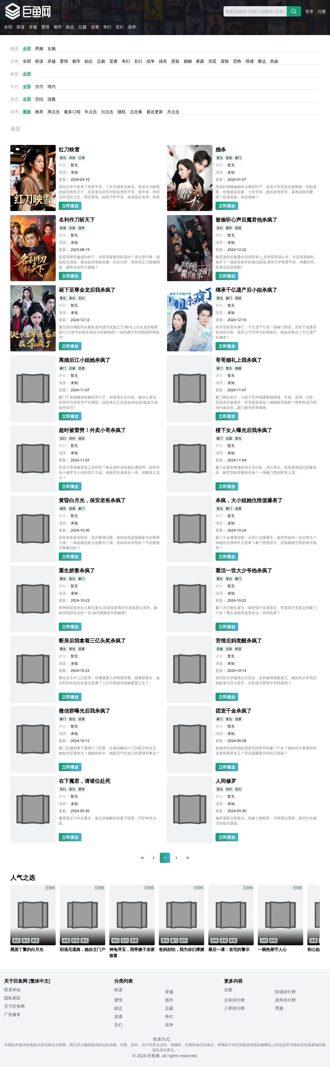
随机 (122, 112)
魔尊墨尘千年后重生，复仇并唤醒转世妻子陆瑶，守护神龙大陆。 (107, 821)
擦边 (262, 61)
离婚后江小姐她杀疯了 (84, 359)
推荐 (39, 112)
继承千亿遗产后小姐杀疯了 (246, 289)
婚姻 (188, 61)
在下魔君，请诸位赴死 (84, 780)
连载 (51, 99)
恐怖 (237, 61)
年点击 (91, 112)
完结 (39, 99)
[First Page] (142, 858)
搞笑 (163, 61)
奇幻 (107, 27)
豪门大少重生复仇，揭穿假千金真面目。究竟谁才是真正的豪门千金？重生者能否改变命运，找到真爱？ (266, 610)
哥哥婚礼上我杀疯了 (239, 359)
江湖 (81, 158)
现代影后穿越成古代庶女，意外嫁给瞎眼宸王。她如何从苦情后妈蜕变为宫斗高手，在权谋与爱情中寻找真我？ (266, 680)
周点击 (53, 112)
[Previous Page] (153, 858)
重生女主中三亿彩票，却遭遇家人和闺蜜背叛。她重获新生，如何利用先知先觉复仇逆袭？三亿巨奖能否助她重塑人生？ (109, 680)
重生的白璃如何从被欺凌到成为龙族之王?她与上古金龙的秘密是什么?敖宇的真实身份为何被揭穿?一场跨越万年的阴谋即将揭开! (109, 332)
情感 (249, 61)
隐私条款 (12, 998)
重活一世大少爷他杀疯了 (244, 570)
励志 (70, 27)
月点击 (173, 112)
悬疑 (175, 61)
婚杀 (221, 149)
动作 (72, 438)
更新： (64, 179)
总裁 (82, 27)
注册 (322, 11)
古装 (72, 228)
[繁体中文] (39, 981)
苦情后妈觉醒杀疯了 (239, 640)
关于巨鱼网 (14, 1006)
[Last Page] (188, 858)
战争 (132, 27)
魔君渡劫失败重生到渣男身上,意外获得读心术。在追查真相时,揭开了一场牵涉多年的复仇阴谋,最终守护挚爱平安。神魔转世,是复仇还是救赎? (265, 262)
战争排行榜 (285, 1000)
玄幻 (120, 27)
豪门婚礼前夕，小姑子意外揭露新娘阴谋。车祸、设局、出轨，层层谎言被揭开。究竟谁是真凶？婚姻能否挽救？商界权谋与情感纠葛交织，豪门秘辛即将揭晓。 (266, 402)
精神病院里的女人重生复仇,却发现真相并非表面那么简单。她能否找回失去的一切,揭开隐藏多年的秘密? (108, 610)
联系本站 (12, 989)
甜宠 (238, 228)
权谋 (20, 27)
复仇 (63, 158)
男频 (39, 48)
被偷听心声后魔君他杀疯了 (246, 219)
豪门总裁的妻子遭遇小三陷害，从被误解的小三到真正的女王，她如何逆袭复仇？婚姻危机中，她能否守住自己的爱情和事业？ (109, 750)
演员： (64, 172)
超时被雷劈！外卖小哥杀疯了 (92, 430)
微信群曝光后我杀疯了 (84, 710)
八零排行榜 (234, 1008)
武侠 (72, 158)
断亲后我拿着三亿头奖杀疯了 (92, 640)
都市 (58, 27)
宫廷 (212, 61)
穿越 (33, 27)
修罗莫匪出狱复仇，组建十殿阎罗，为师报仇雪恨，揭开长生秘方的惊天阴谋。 (266, 821)
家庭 (200, 61)
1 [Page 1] (165, 857)
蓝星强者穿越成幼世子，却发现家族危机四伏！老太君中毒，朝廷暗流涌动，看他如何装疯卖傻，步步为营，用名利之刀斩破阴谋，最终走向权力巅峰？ (109, 262)
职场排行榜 (285, 992)
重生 (63, 298)
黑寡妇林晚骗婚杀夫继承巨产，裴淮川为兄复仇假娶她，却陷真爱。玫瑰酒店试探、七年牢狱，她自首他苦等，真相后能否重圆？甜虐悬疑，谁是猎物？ (266, 191)
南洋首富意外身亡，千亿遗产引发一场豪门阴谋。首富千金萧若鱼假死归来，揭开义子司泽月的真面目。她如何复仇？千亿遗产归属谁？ (266, 332)
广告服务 (12, 1014)
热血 (274, 61)
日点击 (107, 112)
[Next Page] (176, 858)
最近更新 (154, 112)
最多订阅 (72, 112)
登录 (309, 11)
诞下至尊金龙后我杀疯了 (87, 289)
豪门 (238, 158)
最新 (27, 112)
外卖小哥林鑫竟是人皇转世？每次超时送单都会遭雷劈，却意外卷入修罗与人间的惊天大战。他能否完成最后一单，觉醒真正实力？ (109, 472)
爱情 (45, 27)
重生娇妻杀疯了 (77, 570)
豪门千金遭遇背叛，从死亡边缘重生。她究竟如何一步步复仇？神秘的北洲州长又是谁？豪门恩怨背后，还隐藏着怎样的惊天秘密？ (266, 542)
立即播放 (70, 206)
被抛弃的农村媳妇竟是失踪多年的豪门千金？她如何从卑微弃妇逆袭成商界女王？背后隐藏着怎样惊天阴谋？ (266, 750)
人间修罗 (226, 780)
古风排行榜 (234, 1000)
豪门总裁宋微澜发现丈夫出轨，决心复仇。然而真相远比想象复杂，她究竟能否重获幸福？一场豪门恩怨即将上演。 (266, 470)
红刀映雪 (69, 149)
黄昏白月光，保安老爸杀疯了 (92, 500)
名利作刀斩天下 (77, 219)
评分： (64, 164)
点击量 (136, 112)
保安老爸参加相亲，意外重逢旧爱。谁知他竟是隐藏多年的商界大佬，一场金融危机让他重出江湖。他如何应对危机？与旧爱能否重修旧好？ (109, 542)
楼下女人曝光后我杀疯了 (244, 430)
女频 (51, 48)
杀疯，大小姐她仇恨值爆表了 (249, 500)
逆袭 (95, 27)
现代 (51, 86)
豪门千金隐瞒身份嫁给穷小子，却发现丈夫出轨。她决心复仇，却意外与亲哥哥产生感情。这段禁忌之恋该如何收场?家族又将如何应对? (109, 402)
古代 (39, 86)
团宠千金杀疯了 (234, 710)
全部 (8, 27)
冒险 (225, 61)
